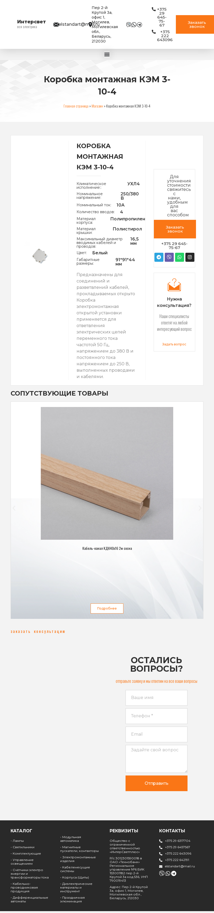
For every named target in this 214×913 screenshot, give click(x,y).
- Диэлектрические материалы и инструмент (76, 890)
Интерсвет (31, 22)
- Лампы (17, 844)
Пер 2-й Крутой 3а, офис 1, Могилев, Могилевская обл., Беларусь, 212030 (105, 24)
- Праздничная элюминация (72, 902)
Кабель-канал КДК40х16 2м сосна (107, 547)
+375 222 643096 (178, 856)
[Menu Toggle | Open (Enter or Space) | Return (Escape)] (107, 54)
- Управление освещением (22, 864)
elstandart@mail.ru (79, 24)
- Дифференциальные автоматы (29, 902)
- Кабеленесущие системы (75, 872)
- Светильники (22, 850)
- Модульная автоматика (70, 842)
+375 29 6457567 (177, 850)
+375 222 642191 (177, 863)
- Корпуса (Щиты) (74, 880)
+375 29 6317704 (177, 844)
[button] (14, 507)
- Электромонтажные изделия (78, 862)
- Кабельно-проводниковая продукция (24, 890)
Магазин (97, 105)
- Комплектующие (26, 856)
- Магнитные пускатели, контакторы (79, 852)
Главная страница (76, 105)
